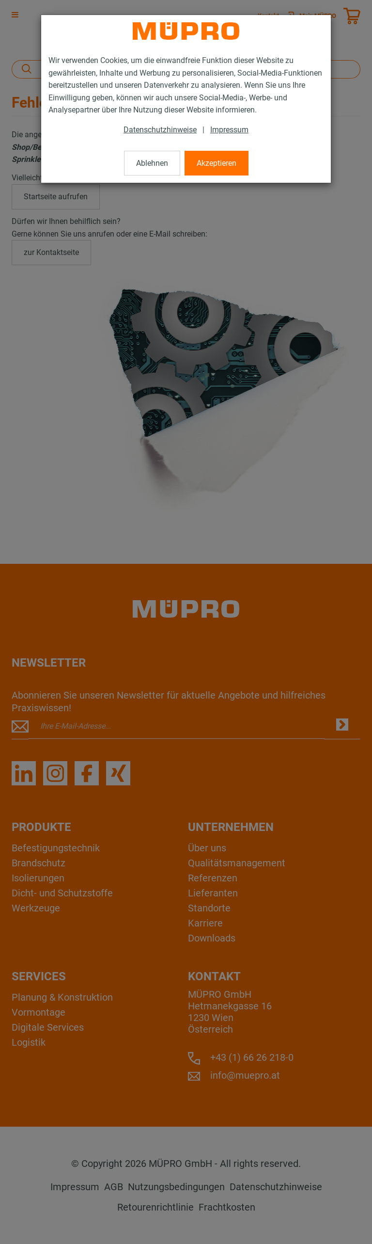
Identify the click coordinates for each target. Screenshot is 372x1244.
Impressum (229, 129)
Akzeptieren (216, 163)
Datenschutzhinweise (160, 129)
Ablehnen (152, 163)
